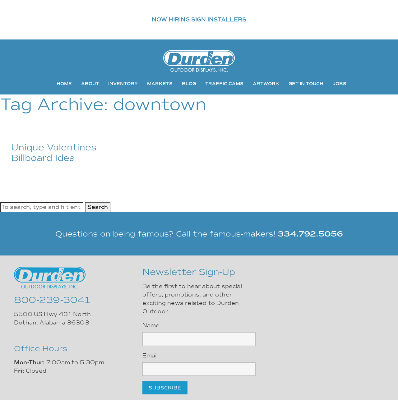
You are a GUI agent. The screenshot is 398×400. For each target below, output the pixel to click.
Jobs (339, 83)
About (90, 83)
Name (151, 325)
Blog (189, 83)
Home (64, 83)
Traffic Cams (224, 83)
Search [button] (97, 207)
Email (150, 355)
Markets (160, 83)
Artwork (266, 83)
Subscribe (165, 388)
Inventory (123, 83)
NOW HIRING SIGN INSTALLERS (199, 19)
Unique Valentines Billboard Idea (53, 152)
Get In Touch (306, 83)
